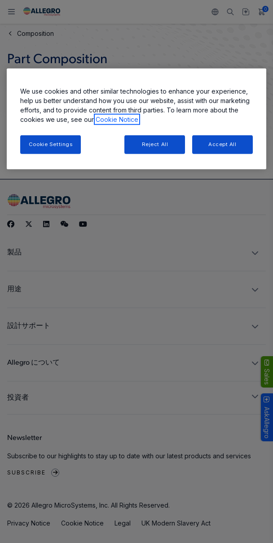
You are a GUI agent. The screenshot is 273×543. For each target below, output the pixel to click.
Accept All (222, 144)
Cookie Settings (51, 144)
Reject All (155, 144)
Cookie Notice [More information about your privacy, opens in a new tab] (117, 119)
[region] (136, 119)
